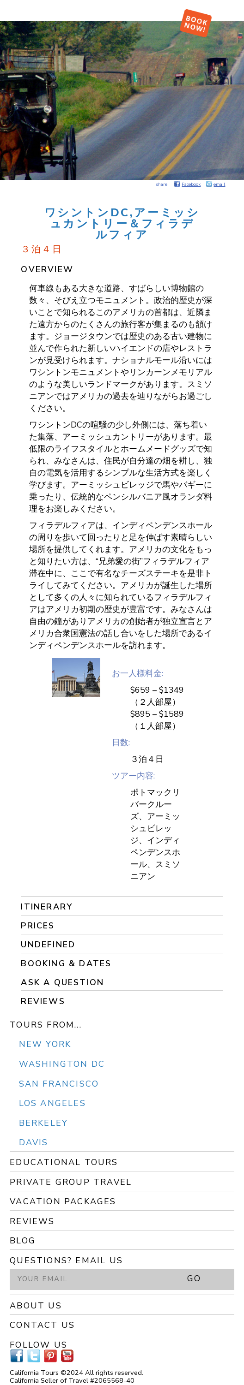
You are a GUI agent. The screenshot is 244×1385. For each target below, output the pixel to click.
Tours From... (46, 1024)
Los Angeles (52, 1103)
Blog (23, 1240)
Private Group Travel (71, 1182)
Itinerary (47, 906)
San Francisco (59, 1083)
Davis (34, 1142)
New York (45, 1044)
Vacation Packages (63, 1201)
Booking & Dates (66, 963)
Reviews (43, 1001)
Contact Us (42, 1325)
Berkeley (43, 1123)
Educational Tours (64, 1162)
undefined (48, 944)
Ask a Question (62, 982)
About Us (36, 1305)
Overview (47, 269)
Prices (38, 925)
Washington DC (62, 1064)
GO (194, 1278)
